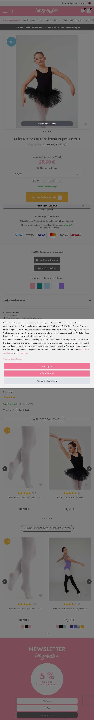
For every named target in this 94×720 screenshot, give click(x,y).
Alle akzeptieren (47, 366)
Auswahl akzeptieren (47, 380)
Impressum (23, 352)
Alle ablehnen (47, 373)
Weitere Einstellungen (12, 358)
